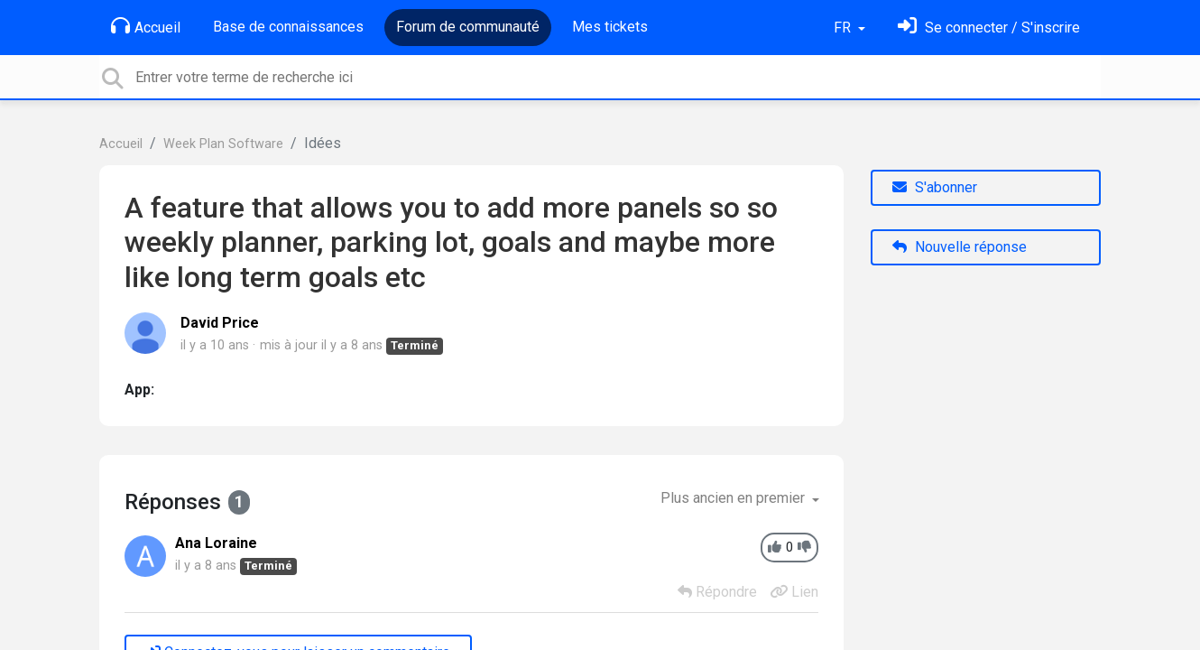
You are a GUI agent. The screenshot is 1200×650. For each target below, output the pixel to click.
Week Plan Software (223, 144)
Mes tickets (610, 26)
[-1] (804, 547)
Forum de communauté (468, 26)
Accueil (145, 26)
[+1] (774, 547)
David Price (219, 322)
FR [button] (844, 27)
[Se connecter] (989, 27)
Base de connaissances (288, 26)
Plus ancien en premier (734, 497)
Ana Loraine (216, 543)
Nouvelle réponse (959, 246)
